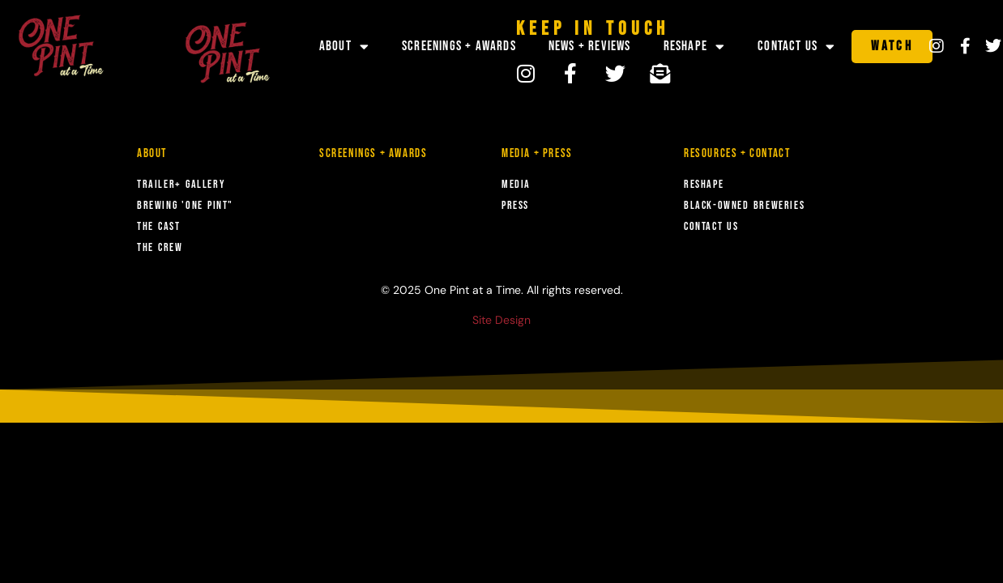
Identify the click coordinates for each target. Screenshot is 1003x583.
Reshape (695, 47)
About (344, 47)
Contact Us (796, 47)
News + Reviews (589, 46)
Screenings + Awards (459, 46)
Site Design (501, 320)
